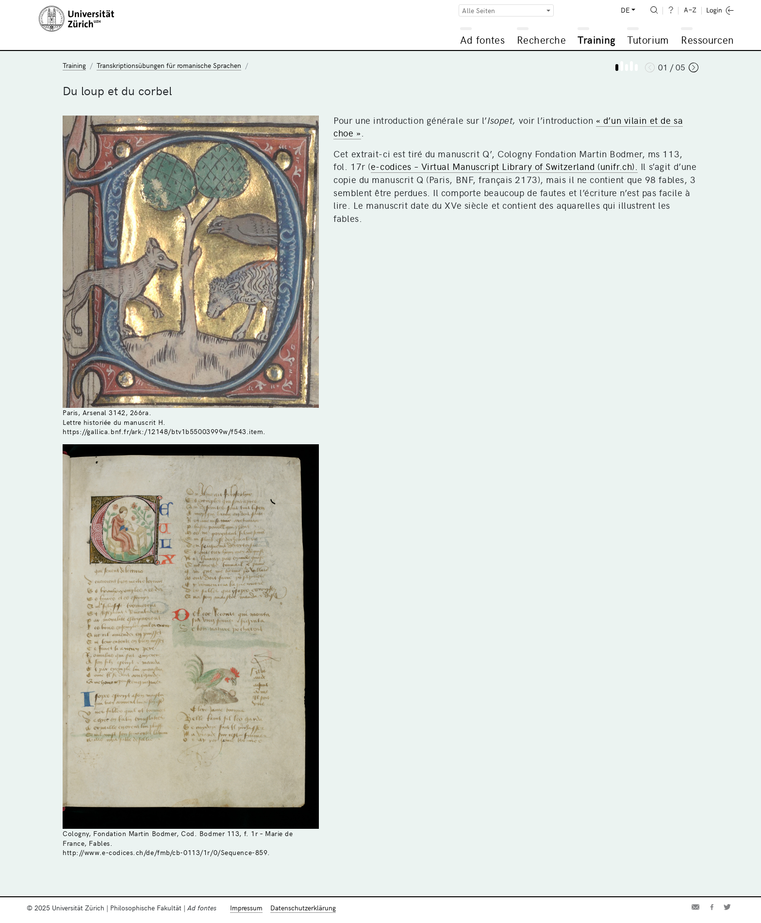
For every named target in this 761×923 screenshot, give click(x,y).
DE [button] (625, 10)
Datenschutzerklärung (303, 907)
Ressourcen (707, 40)
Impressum (246, 907)
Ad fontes (482, 40)
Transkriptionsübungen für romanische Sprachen (169, 65)
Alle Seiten (478, 10)
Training (596, 40)
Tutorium (647, 40)
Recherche (541, 40)
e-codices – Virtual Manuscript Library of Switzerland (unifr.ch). (504, 166)
